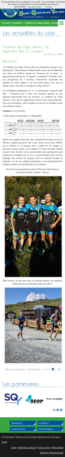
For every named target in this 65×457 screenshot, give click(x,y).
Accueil (6, 23)
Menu (61, 23)
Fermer (48, 7)
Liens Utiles (18, 428)
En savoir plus (34, 7)
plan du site (44, 447)
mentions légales (27, 447)
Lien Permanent (34, 369)
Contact (44, 422)
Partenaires (46, 428)
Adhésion (16, 422)
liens (13, 447)
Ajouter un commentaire (15, 369)
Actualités (17, 23)
